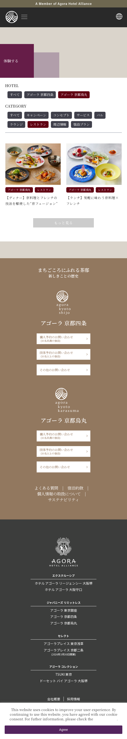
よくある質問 (46, 488)
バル (100, 115)
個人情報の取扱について (59, 494)
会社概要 (53, 699)
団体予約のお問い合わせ (62, 354)
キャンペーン (36, 115)
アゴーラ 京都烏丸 (73, 94)
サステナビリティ (63, 499)
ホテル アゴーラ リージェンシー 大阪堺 (63, 583)
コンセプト (61, 115)
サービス (83, 115)
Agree (63, 730)
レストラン (38, 124)
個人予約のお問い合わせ (62, 338)
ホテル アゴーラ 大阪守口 (63, 589)
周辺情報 (59, 124)
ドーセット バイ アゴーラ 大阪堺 (64, 680)
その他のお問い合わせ (55, 370)
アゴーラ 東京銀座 (63, 610)
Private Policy (105, 719)
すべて (15, 94)
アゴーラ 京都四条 (40, 94)
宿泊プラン (81, 124)
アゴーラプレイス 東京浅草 (64, 643)
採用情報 (73, 699)
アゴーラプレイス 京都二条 (63, 652)
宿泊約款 (75, 488)
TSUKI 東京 (63, 674)
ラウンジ (16, 124)
